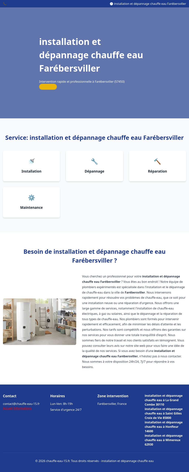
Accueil (8, 408)
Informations (22, 408)
